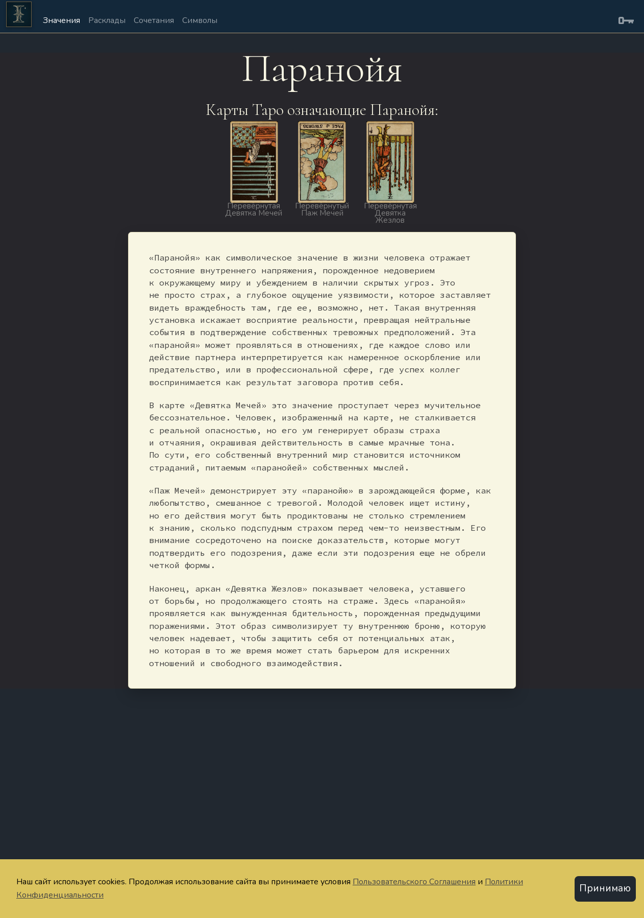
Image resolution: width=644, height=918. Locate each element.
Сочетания (154, 20)
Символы (199, 20)
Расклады (107, 20)
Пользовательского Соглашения (414, 881)
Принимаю (605, 888)
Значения (61, 20)
